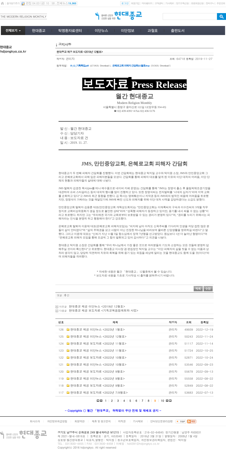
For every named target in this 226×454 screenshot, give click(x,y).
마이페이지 (147, 3)
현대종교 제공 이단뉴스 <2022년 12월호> (98, 336)
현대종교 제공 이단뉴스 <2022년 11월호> (98, 350)
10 (162, 400)
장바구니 (210, 3)
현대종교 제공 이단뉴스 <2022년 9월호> (97, 378)
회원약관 (79, 421)
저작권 (121, 421)
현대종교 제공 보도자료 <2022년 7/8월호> (99, 392)
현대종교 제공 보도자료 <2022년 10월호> (98, 357)
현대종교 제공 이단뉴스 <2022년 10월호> (98, 364)
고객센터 (159, 3)
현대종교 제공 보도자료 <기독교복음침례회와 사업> (103, 310)
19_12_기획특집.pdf (79, 65)
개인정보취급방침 (57, 421)
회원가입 (135, 3)
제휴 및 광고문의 (101, 421)
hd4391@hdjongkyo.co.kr (143, 443)
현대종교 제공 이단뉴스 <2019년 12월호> (97, 306)
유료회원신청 (197, 3)
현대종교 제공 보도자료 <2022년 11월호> (98, 343)
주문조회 (221, 3)
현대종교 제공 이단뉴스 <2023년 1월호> (97, 329)
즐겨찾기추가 (13, 3)
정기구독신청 (182, 3)
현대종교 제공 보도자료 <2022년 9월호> (97, 371)
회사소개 (35, 421)
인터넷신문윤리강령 (161, 421)
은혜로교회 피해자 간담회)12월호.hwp (130, 65)
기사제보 (169, 3)
